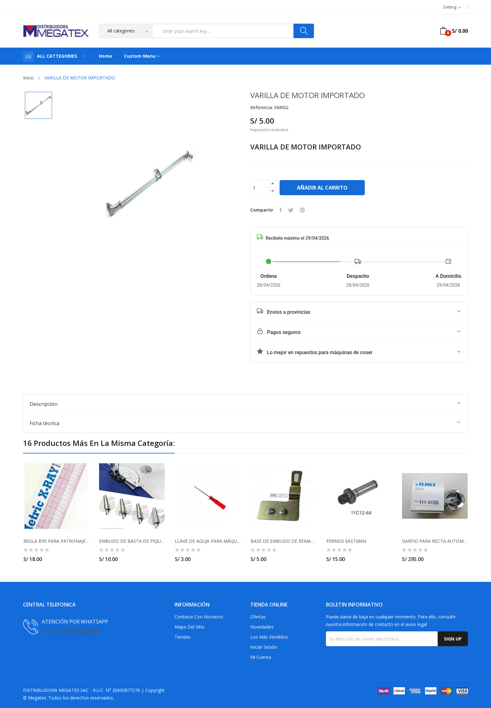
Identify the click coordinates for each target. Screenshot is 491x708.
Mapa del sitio (189, 627)
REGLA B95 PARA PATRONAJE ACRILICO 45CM (56, 541)
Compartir (280, 210)
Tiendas (183, 637)
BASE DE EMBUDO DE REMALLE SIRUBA (283, 541)
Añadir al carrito (322, 187)
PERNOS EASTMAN (346, 541)
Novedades (262, 627)
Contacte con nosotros (199, 617)
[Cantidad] (259, 187)
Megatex (37, 698)
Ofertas (258, 617)
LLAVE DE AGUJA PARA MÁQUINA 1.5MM (207, 541)
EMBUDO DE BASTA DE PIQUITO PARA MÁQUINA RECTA (132, 541)
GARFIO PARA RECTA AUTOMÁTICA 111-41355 (435, 541)
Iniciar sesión (263, 647)
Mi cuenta (260, 657)
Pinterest (302, 210)
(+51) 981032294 (70, 630)
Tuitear (291, 210)
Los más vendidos (269, 637)
